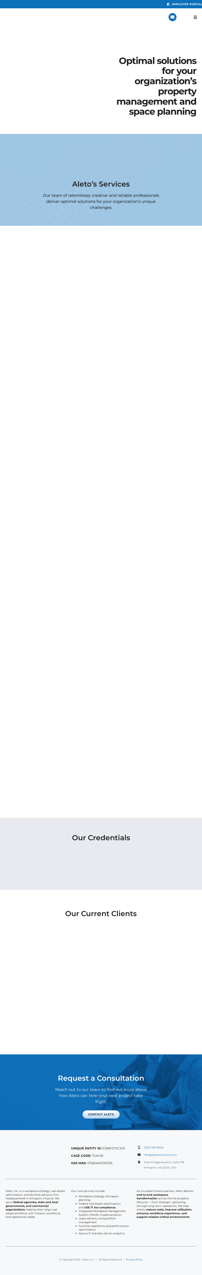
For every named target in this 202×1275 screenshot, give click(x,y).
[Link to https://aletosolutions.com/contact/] (172, 17)
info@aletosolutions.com (160, 1155)
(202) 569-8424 (154, 1147)
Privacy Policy (134, 1259)
